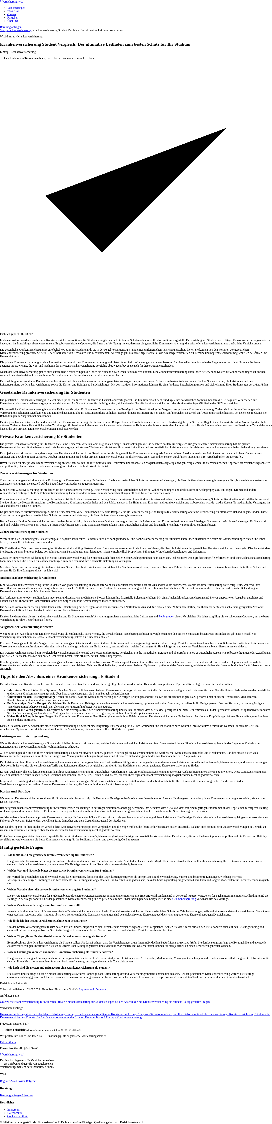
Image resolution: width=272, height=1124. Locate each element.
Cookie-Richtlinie (17, 1116)
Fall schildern (8, 1042)
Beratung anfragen (11, 27)
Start (2, 30)
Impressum (13, 1109)
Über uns (12, 20)
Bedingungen (166, 616)
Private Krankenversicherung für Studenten (82, 1001)
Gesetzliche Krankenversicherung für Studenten (28, 1001)
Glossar (11, 14)
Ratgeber (12, 17)
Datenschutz (14, 1112)
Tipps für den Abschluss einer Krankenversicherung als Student (145, 1001)
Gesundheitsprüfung (184, 898)
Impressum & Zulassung (93, 989)
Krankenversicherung (19, 30)
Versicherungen (16, 7)
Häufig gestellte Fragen (196, 1001)
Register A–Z (8, 1081)
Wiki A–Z (13, 11)
